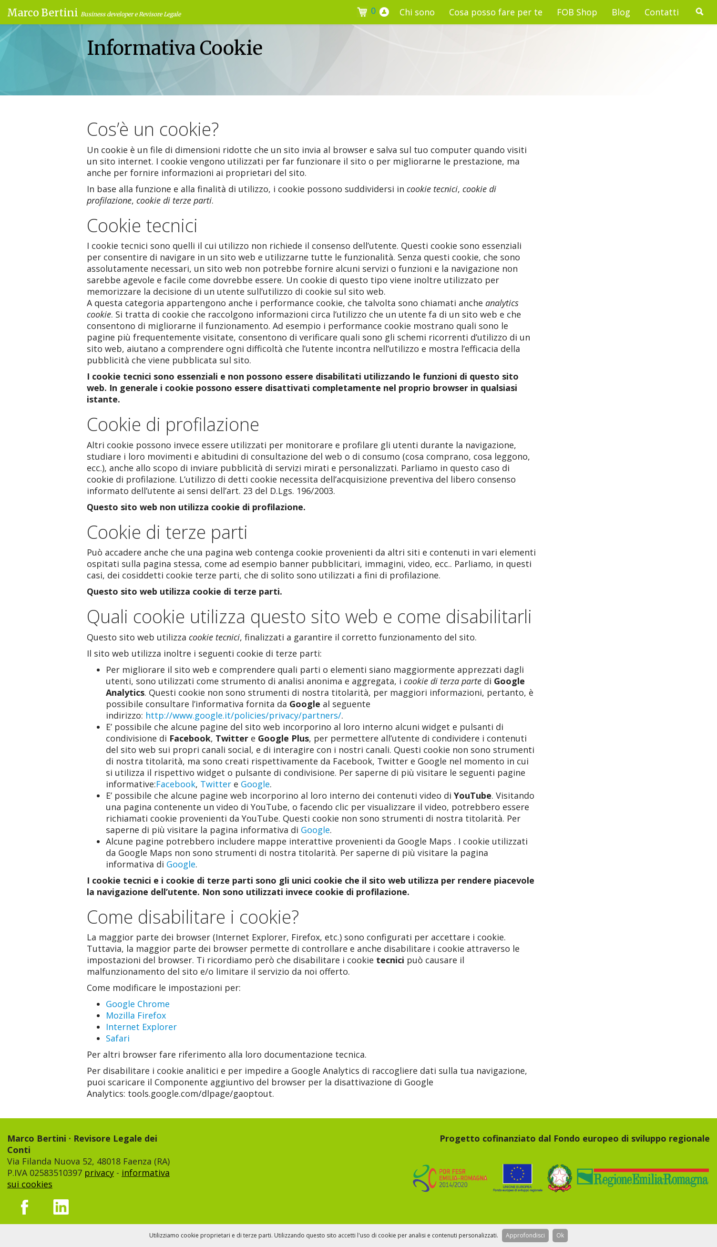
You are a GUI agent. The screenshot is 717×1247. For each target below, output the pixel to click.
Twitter (215, 784)
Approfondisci (525, 1235)
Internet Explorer (141, 1026)
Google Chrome (138, 1004)
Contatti (662, 12)
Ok (560, 1235)
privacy (99, 1172)
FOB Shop (577, 12)
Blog (621, 12)
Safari (118, 1038)
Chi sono (417, 12)
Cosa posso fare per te (496, 12)
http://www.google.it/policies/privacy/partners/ (243, 715)
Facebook (175, 784)
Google (255, 784)
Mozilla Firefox (136, 1015)
